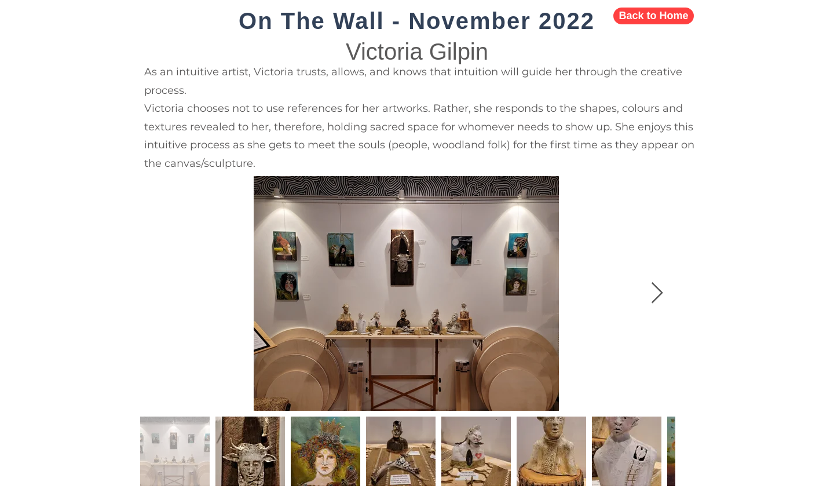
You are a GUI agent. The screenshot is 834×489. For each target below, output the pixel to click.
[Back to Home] (653, 16)
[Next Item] (657, 293)
